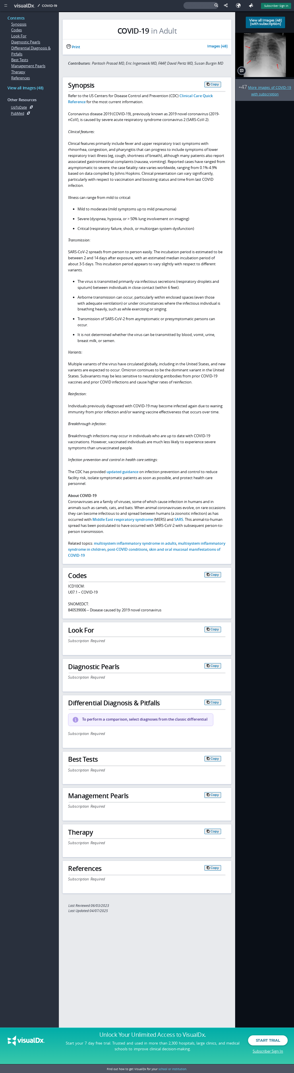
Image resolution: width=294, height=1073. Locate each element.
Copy (214, 84)
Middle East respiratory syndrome (122, 519)
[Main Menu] (5, 5)
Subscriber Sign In (268, 1051)
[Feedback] (252, 5)
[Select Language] (239, 5)
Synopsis (18, 24)
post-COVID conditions (127, 549)
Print (73, 47)
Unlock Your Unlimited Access (152, 1035)
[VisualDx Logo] (25, 5)
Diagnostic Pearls (25, 42)
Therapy (18, 71)
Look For (18, 36)
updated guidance (122, 471)
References (20, 77)
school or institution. (172, 1069)
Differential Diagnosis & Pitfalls (31, 51)
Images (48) (217, 46)
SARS (178, 519)
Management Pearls (28, 65)
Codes (16, 29)
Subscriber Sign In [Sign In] (276, 6)
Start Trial (268, 1041)
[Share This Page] (227, 5)
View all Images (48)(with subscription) (265, 22)
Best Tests (19, 59)
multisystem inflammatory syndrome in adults (135, 543)
